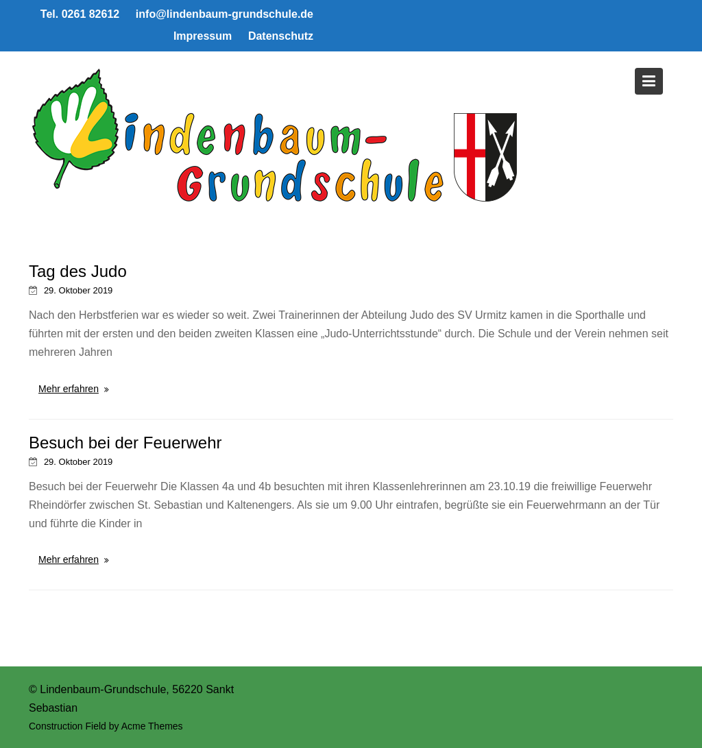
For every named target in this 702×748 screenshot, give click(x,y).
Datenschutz (280, 36)
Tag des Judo (78, 271)
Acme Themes (152, 726)
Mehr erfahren (68, 388)
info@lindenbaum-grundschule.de (224, 14)
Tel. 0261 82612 (79, 14)
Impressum (202, 36)
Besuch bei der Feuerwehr (125, 442)
